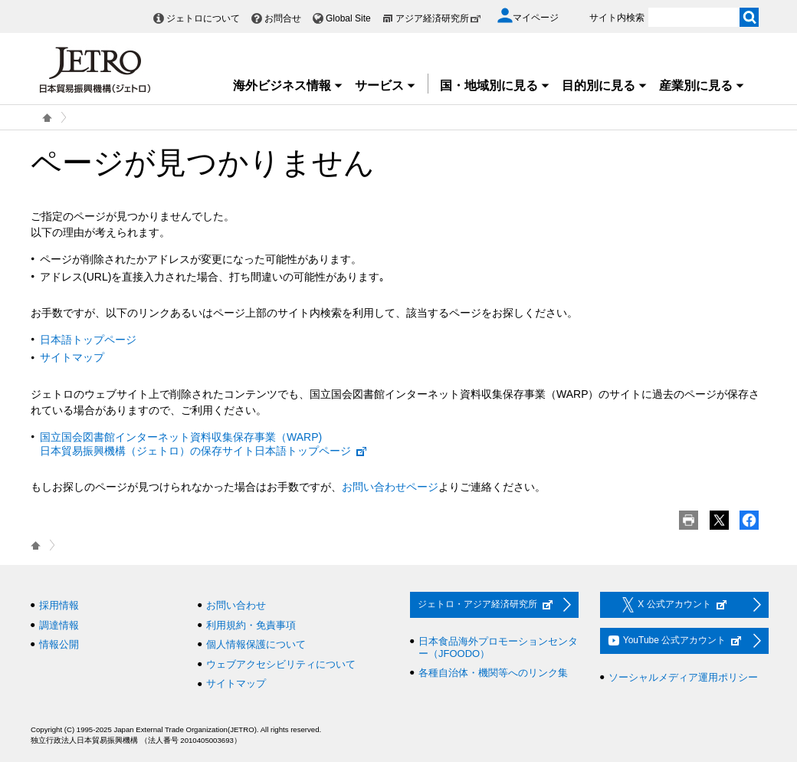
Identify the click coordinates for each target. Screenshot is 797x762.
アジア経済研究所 (438, 18)
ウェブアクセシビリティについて (281, 664)
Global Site (348, 18)
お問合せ (282, 18)
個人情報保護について (256, 644)
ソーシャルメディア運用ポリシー (683, 677)
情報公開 (59, 644)
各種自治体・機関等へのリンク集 (493, 672)
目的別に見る (605, 85)
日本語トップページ (88, 339)
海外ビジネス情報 (288, 85)
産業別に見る (702, 85)
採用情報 (59, 605)
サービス (385, 85)
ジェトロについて (203, 18)
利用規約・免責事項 (251, 625)
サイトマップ (72, 357)
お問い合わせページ (390, 487)
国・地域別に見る (495, 85)
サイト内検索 (616, 17)
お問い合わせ (236, 605)
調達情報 (59, 625)
